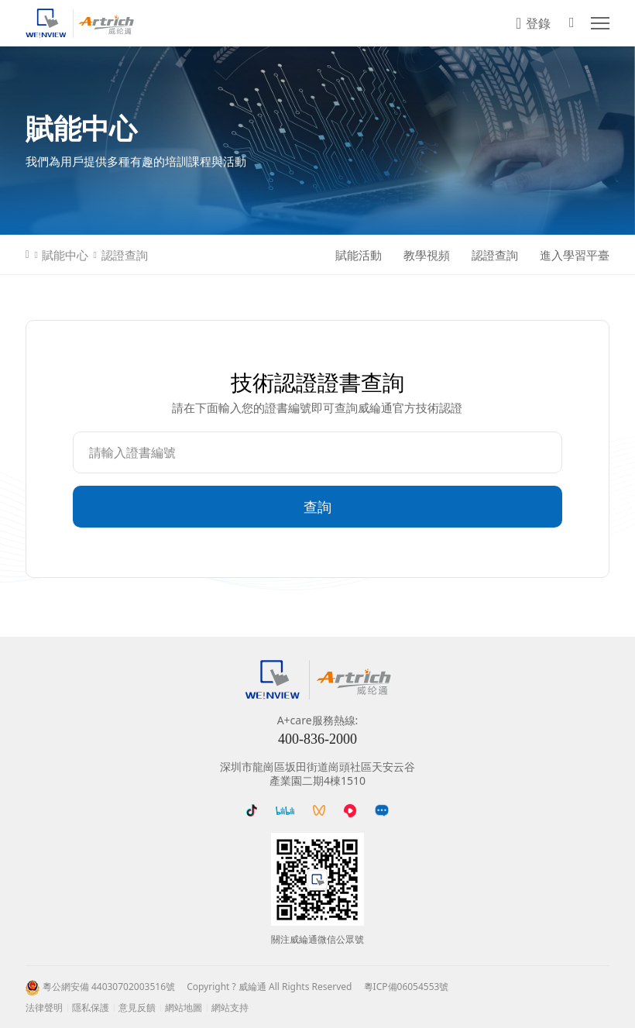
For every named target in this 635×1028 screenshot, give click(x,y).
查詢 (317, 506)
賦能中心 (65, 255)
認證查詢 (124, 255)
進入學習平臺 (574, 255)
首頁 (27, 255)
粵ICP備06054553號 (406, 986)
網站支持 (230, 1008)
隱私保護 (90, 1008)
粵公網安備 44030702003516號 (109, 986)
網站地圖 (183, 1008)
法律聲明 (44, 1008)
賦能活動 (358, 255)
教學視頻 (426, 255)
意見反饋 (137, 1008)
